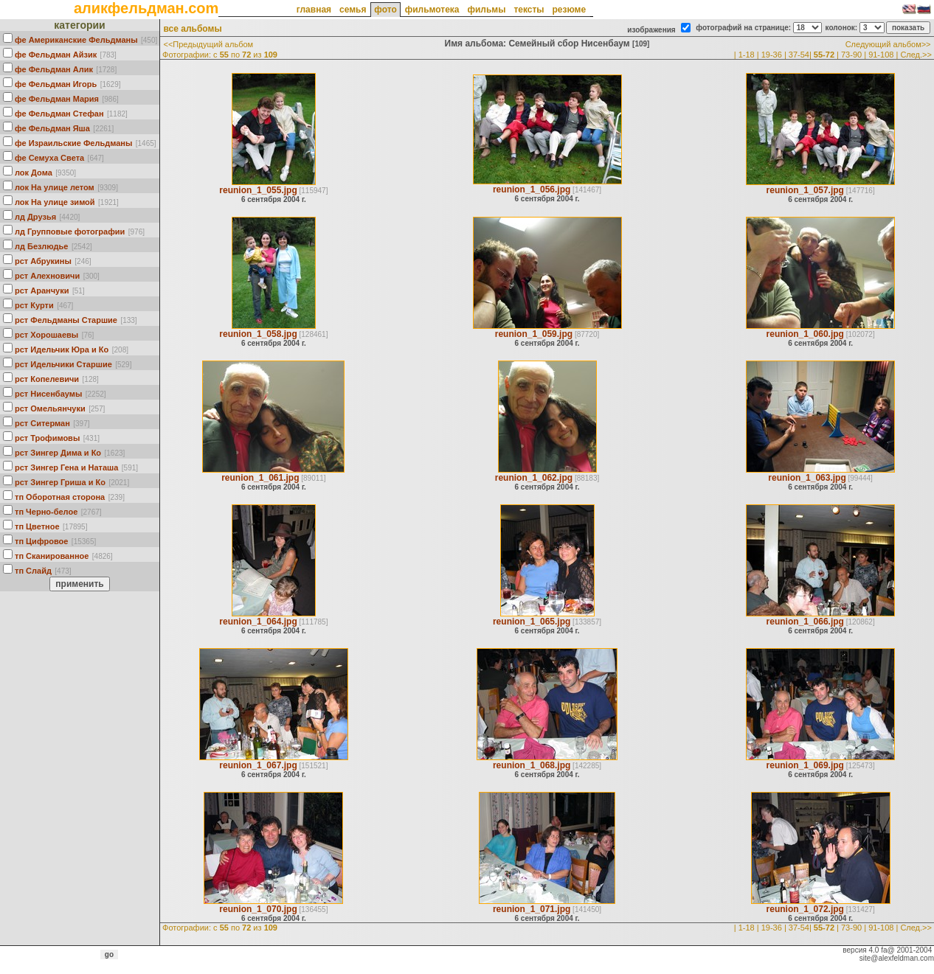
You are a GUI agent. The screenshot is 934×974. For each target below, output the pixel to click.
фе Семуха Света (49, 157)
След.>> (916, 54)
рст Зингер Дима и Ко (58, 452)
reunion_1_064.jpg (258, 621)
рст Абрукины (43, 261)
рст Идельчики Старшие (63, 364)
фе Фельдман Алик (54, 69)
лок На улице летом (54, 187)
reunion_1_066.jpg (805, 621)
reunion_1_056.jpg (531, 189)
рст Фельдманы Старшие (66, 320)
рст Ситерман (42, 423)
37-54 (799, 54)
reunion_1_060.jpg (805, 334)
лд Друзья (35, 216)
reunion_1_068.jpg (531, 765)
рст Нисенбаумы (48, 393)
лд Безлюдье (41, 246)
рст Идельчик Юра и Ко (61, 349)
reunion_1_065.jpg (531, 621)
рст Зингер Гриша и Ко (60, 482)
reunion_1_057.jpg (805, 190)
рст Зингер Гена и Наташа (66, 467)
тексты (528, 9)
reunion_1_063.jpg (806, 478)
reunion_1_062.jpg (533, 478)
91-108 (880, 54)
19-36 (771, 54)
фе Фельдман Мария (57, 98)
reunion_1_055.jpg (258, 190)
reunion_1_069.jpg (805, 765)
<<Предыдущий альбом (208, 44)
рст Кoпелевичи (47, 379)
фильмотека (432, 9)
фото (385, 9)
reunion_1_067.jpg (258, 765)
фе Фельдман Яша (52, 128)
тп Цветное (37, 526)
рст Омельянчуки (50, 408)
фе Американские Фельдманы (76, 39)
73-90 (851, 54)
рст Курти (34, 305)
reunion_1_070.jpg (258, 909)
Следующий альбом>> (888, 44)
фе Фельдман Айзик (56, 54)
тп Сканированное (52, 556)
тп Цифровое (41, 541)
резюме (569, 9)
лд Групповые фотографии (70, 231)
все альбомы (192, 29)
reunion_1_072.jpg (805, 909)
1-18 (746, 54)
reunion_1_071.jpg (531, 909)
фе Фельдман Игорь (56, 84)
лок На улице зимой (55, 202)
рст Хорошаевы (46, 334)
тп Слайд (33, 570)
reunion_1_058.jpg (258, 334)
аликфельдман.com (146, 8)
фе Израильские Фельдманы (73, 143)
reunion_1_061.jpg (260, 478)
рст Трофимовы (47, 438)
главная (314, 9)
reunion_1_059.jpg (533, 334)
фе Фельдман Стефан (59, 113)
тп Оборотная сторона (60, 497)
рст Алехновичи (47, 275)
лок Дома (33, 172)
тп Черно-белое (46, 511)
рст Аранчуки (42, 290)
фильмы (486, 9)
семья (352, 9)
